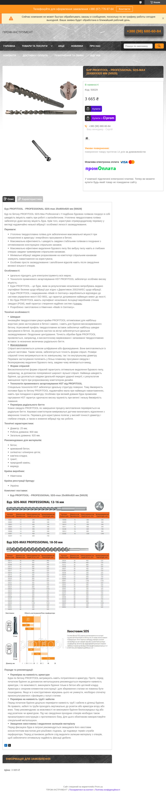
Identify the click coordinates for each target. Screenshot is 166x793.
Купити (96, 108)
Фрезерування (18, 345)
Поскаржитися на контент (81, 790)
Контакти (124, 9)
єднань (78, 303)
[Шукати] (159, 46)
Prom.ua (99, 787)
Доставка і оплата (35, 55)
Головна (9, 46)
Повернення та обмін (69, 55)
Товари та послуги (34, 46)
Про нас (95, 46)
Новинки (77, 46)
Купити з (103, 118)
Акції (61, 46)
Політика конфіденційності (107, 790)
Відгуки (95, 55)
